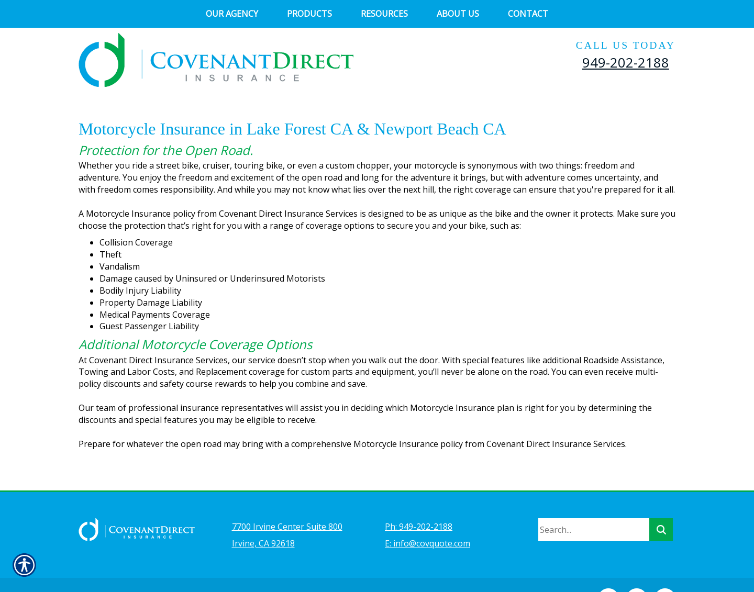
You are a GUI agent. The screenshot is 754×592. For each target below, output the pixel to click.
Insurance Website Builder (311, 569)
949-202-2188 (625, 62)
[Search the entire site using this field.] (593, 501)
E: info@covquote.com (427, 515)
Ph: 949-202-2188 (418, 499)
